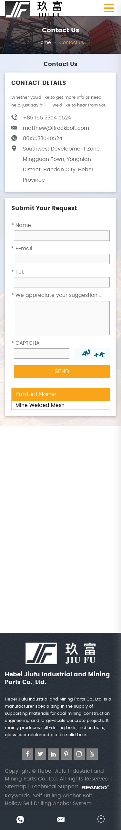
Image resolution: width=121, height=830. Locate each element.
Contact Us (71, 42)
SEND (62, 371)
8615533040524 (42, 138)
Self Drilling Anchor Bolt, (63, 795)
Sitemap (15, 786)
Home (44, 42)
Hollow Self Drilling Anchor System (48, 803)
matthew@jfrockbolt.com (56, 128)
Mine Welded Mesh (40, 405)
